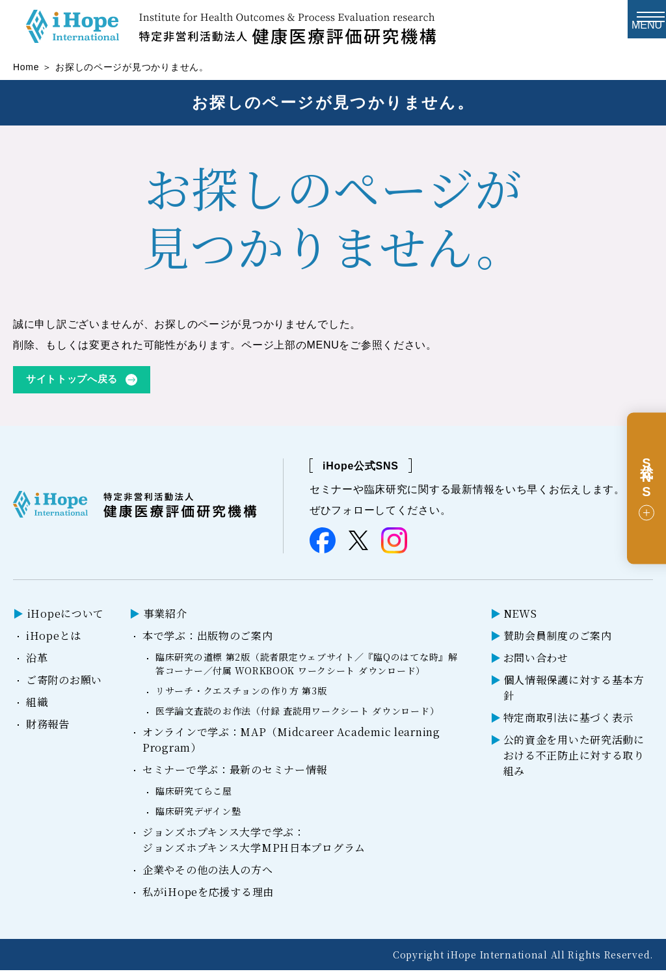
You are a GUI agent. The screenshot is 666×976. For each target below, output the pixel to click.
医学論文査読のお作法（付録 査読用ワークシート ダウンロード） (297, 716)
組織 (36, 707)
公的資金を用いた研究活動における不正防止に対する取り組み (574, 761)
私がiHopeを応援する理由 (208, 897)
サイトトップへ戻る (75, 384)
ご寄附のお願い (64, 685)
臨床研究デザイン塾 (198, 816)
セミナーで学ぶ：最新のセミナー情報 (234, 775)
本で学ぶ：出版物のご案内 (207, 641)
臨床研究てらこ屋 (193, 796)
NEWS (520, 619)
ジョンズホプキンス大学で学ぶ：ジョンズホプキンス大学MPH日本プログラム (254, 845)
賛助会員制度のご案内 (557, 641)
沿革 (36, 663)
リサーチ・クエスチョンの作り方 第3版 (241, 696)
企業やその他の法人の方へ (207, 875)
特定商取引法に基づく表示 (568, 723)
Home (26, 71)
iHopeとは (53, 641)
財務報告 (48, 729)
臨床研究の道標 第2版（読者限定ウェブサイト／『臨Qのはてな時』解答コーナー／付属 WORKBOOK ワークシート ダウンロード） (306, 669)
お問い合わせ (535, 663)
